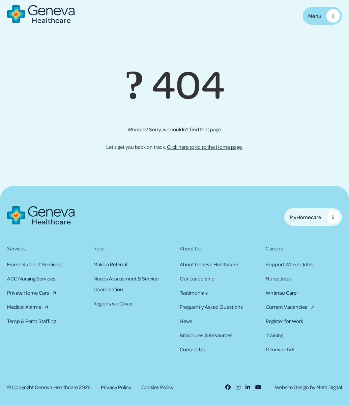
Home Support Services (34, 264)
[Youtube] (258, 387)
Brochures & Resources (206, 335)
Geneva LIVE (280, 349)
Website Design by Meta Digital (308, 387)
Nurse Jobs (278, 278)
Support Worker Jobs (289, 264)
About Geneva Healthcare (209, 264)
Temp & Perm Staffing (31, 321)
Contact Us (192, 349)
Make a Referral (110, 264)
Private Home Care (28, 292)
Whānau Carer (282, 292)
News (186, 321)
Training (274, 335)
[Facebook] (228, 387)
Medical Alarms (24, 306)
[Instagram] (238, 387)
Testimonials (194, 292)
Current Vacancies (286, 306)
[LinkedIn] (247, 387)
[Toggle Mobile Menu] (322, 16)
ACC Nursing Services (31, 278)
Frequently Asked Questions (211, 306)
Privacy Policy (116, 387)
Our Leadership (197, 278)
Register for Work (284, 321)
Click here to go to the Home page (204, 146)
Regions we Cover (113, 303)
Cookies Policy (157, 387)
